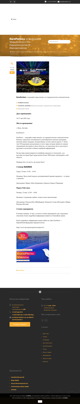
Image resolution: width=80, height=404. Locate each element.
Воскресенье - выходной (50, 309)
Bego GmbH (15, 379)
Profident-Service (23, 102)
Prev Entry (20, 270)
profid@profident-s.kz (19, 316)
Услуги (45, 348)
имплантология (34, 105)
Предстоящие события (27, 51)
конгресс (41, 105)
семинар (54, 105)
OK (40, 401)
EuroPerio (21, 105)
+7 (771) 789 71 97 (17, 314)
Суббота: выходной (49, 307)
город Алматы (15, 306)
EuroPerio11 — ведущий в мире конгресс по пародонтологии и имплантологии (42, 97)
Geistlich (27, 105)
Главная (18, 51)
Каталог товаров (47, 351)
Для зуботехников (47, 345)
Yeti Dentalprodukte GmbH (20, 385)
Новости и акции (47, 357)
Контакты (45, 360)
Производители (47, 354)
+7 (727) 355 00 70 (17, 311)
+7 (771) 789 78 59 (28, 314)
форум (58, 105)
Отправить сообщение (20, 323)
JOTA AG (13, 389)
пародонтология (48, 105)
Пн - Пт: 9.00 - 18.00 (50, 304)
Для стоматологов (47, 342)
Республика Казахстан (17, 304)
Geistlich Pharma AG (17, 376)
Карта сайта (46, 333)
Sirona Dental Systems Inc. (19, 382)
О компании (46, 339)
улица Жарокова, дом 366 (18, 308)
